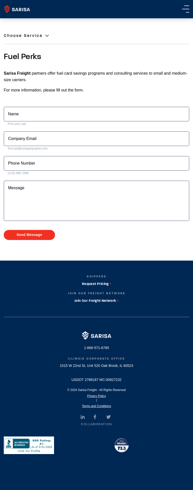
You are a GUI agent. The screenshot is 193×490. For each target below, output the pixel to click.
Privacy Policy (96, 396)
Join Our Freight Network (96, 301)
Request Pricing (96, 284)
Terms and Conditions (96, 406)
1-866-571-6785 (96, 348)
